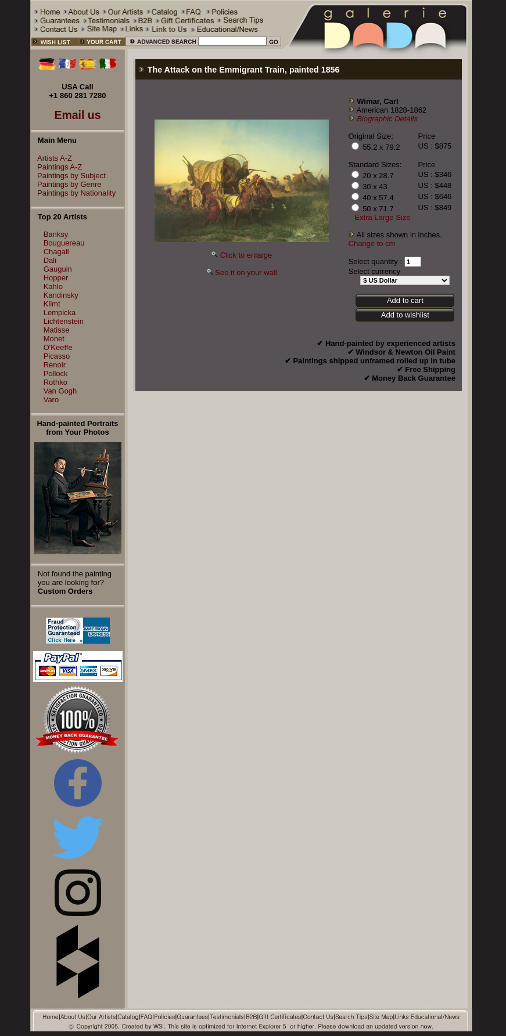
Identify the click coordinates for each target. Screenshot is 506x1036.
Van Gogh (60, 391)
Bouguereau (64, 243)
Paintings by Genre (66, 184)
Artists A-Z (51, 158)
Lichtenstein (64, 321)
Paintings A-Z (56, 167)
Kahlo (53, 286)
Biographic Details (387, 118)
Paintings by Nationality (73, 193)
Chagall (56, 251)
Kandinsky (61, 295)
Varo (51, 399)
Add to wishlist (405, 315)
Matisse (57, 330)
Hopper (56, 277)
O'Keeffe (58, 347)
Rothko (55, 382)
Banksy (56, 234)
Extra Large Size (382, 217)
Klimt (52, 303)
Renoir (55, 364)
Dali (50, 260)
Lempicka (60, 312)
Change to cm (372, 243)
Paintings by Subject (68, 175)
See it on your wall (246, 272)
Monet (54, 338)
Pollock (56, 373)
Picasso (57, 356)
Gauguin (58, 269)
